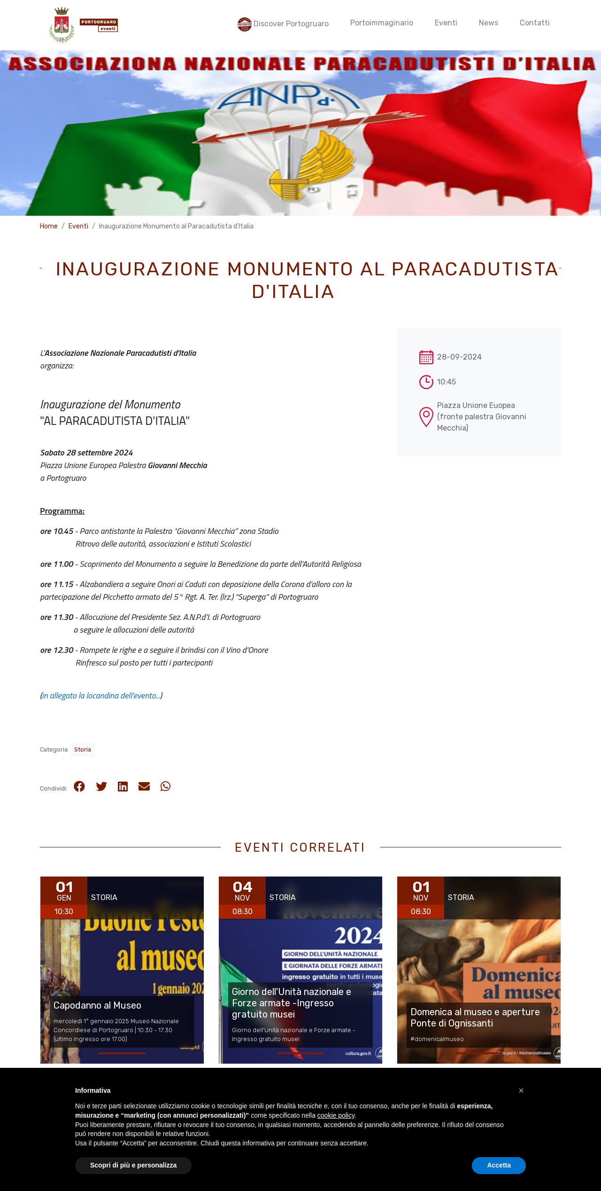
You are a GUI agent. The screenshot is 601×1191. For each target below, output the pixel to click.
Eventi (78, 226)
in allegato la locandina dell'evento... (101, 695)
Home (49, 226)
